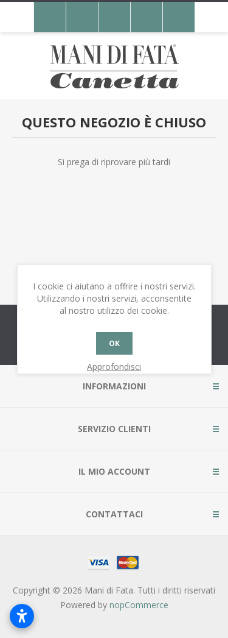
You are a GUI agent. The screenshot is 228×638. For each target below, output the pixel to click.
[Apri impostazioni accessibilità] (22, 616)
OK (114, 343)
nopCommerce (138, 605)
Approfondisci (114, 366)
